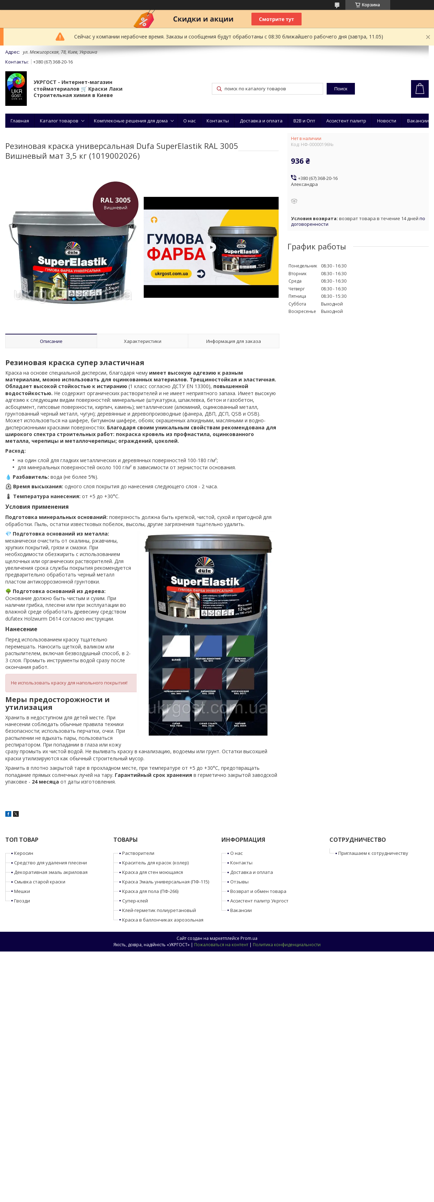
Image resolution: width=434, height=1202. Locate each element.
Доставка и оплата (261, 120)
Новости (386, 120)
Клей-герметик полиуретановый (159, 910)
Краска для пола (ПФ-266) (150, 891)
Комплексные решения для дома (131, 120)
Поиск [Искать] (340, 88)
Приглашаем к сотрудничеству (373, 853)
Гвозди (22, 901)
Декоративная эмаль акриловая (51, 872)
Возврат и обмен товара (258, 891)
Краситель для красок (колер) (155, 862)
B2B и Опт (304, 120)
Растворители (138, 853)
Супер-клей (135, 901)
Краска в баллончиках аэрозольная (162, 920)
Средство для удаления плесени (50, 862)
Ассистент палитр (346, 120)
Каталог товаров (59, 120)
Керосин (23, 853)
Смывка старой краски (39, 881)
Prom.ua (248, 938)
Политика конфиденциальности (287, 945)
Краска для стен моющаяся (152, 872)
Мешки (22, 891)
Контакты (218, 120)
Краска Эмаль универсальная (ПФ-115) (165, 881)
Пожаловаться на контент (221, 945)
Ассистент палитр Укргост (259, 901)
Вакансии (418, 120)
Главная (20, 120)
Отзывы (239, 881)
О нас (189, 120)
